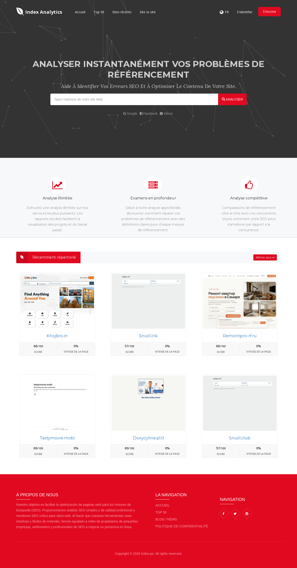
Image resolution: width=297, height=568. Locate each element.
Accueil (80, 12)
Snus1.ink (148, 335)
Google (130, 113)
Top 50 (99, 12)
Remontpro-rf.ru (240, 335)
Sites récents (122, 12)
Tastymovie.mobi (57, 438)
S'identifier (244, 12)
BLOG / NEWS (166, 519)
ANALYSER (232, 99)
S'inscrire (269, 11)
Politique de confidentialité (181, 526)
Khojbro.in (57, 335)
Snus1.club (239, 438)
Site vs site (148, 12)
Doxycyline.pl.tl (148, 438)
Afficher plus (265, 257)
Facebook (149, 113)
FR (227, 12)
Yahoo (166, 113)
